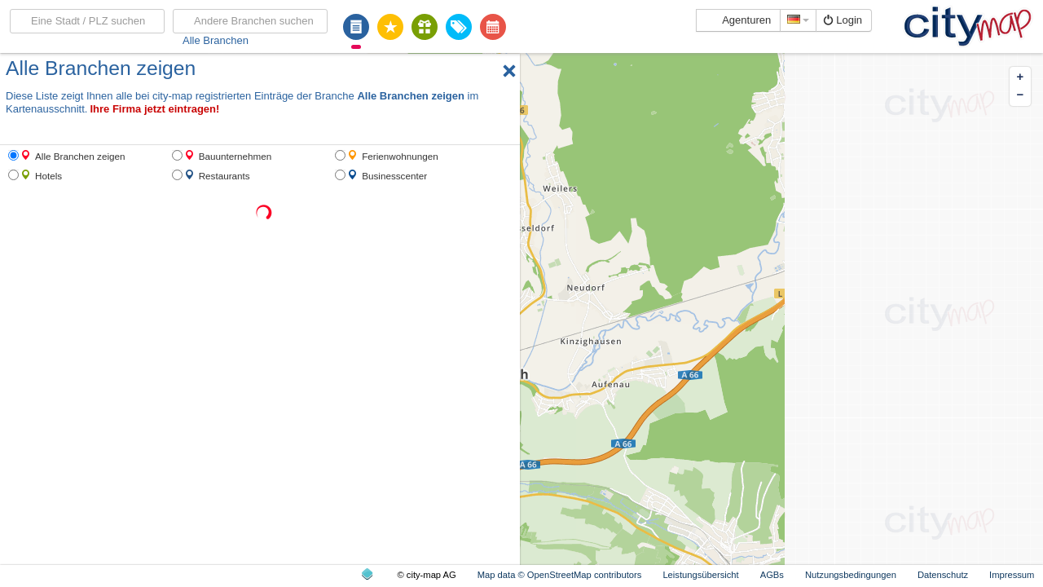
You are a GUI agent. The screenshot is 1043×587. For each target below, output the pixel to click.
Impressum (1011, 575)
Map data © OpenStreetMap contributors (559, 575)
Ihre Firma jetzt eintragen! (154, 109)
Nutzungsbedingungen (850, 575)
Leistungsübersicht (700, 575)
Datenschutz (943, 575)
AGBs (772, 575)
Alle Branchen (216, 40)
